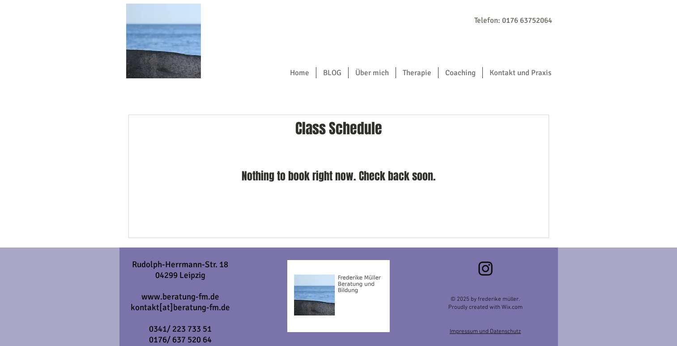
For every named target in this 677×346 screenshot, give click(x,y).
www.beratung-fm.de (180, 296)
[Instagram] (485, 268)
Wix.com (511, 307)
